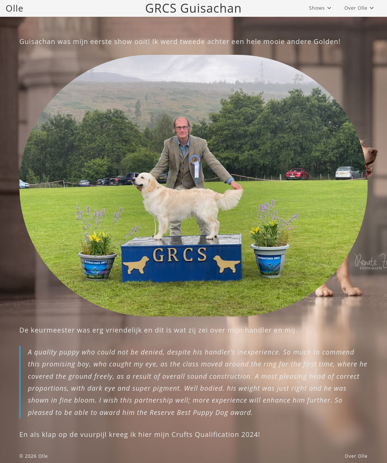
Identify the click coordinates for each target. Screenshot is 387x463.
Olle (14, 8)
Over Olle (356, 456)
